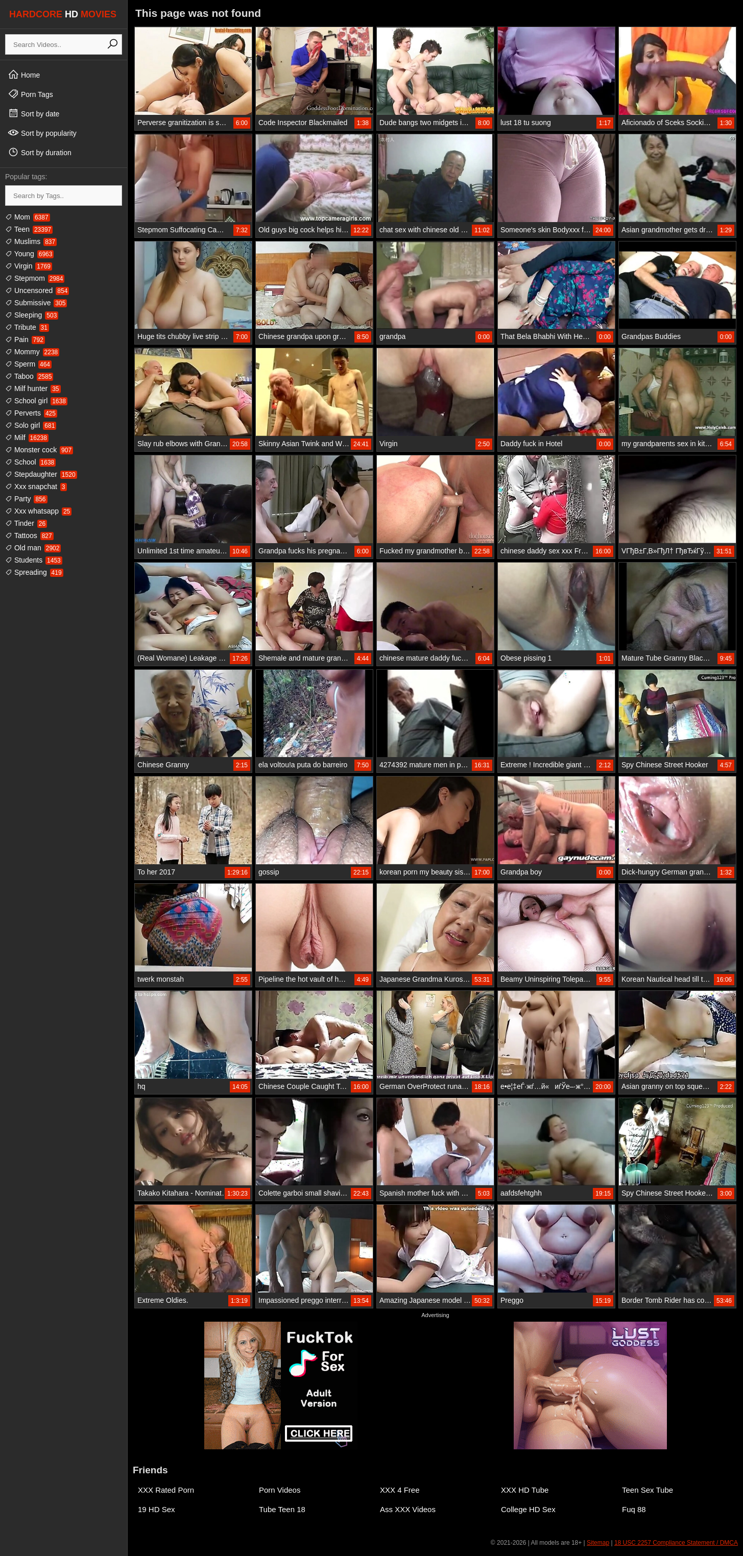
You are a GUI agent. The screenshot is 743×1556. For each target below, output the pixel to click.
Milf (27, 437)
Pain (25, 339)
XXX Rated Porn (166, 1490)
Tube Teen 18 (282, 1509)
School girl (36, 401)
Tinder (26, 523)
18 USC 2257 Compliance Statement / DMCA (676, 1542)
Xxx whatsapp (38, 511)
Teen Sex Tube (647, 1490)
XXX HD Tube (524, 1490)
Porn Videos (279, 1490)
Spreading (34, 572)
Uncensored (37, 290)
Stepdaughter (41, 474)
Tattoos (29, 535)
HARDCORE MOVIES (62, 14)
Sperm (28, 364)
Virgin (28, 266)
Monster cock (39, 450)
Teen (29, 229)
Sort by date (33, 113)
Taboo (29, 376)
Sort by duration (39, 152)
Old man (33, 548)
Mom (27, 217)
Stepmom (34, 278)
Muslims (31, 241)
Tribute (27, 327)
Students (33, 560)
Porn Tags (30, 94)
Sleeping (31, 315)
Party (26, 499)
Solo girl (30, 425)
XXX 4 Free (400, 1490)
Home (24, 74)
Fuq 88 (634, 1509)
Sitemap (598, 1542)
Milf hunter (33, 388)
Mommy (32, 352)
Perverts (31, 413)
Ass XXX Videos (408, 1509)
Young (29, 254)
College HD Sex (528, 1509)
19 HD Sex (156, 1509)
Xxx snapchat (36, 486)
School (30, 462)
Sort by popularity (42, 132)
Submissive (36, 303)
